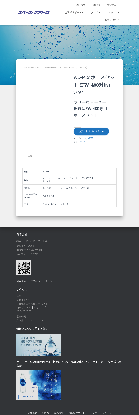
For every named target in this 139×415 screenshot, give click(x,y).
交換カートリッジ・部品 (39, 67)
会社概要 (81, 5)
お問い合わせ (112, 19)
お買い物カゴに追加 (89, 131)
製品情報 (113, 5)
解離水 (96, 5)
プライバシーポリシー (42, 280)
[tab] (32, 155)
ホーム (25, 67)
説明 (30, 155)
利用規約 (21, 280)
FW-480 (82, 142)
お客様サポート (74, 12)
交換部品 (53, 67)
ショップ (113, 12)
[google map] (39, 307)
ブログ (95, 12)
